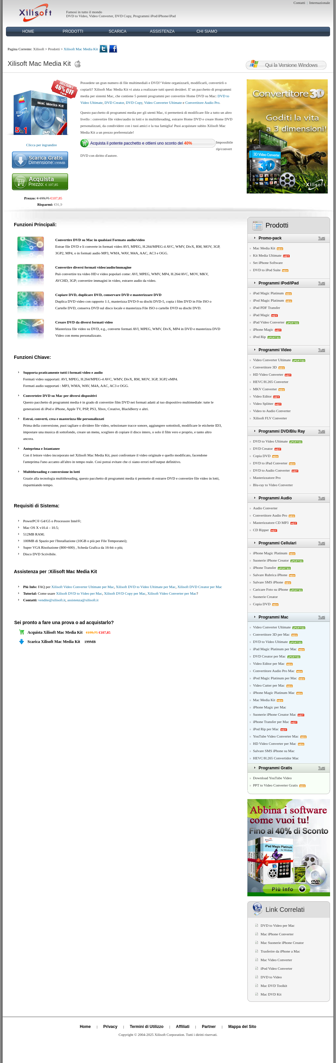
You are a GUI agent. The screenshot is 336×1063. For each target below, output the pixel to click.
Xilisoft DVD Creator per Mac (199, 587)
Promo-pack (270, 238)
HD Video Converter (268, 374)
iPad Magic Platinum (268, 293)
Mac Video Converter (276, 960)
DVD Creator (114, 103)
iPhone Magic (263, 329)
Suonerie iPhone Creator (271, 560)
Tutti (321, 238)
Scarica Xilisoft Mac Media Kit (53, 641)
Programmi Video (275, 350)
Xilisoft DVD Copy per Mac (125, 593)
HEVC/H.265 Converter (270, 382)
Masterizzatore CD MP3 (271, 523)
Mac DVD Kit (271, 994)
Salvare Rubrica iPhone (270, 575)
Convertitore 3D (265, 367)
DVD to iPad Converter (270, 463)
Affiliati (182, 1026)
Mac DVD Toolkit (274, 986)
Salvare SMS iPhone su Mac (274, 751)
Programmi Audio (275, 498)
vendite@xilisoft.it (52, 600)
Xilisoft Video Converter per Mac (171, 593)
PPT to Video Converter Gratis (275, 785)
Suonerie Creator (265, 597)
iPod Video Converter (276, 968)
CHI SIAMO (206, 31)
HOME (28, 31)
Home (85, 1026)
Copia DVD (262, 456)
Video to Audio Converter (272, 411)
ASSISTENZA (162, 31)
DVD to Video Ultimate (270, 441)
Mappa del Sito (242, 1026)
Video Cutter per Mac (269, 685)
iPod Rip (259, 337)
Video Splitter (263, 403)
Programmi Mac (273, 617)
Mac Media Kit (264, 248)
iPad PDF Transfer (266, 308)
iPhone (163, 16)
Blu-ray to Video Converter (273, 485)
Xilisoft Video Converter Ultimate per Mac (82, 587)
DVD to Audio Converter (271, 470)
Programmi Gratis (275, 768)
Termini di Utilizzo (147, 1026)
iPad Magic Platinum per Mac (275, 649)
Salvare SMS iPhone (268, 582)
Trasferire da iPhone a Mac (280, 951)
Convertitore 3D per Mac (271, 634)
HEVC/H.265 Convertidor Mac (276, 758)
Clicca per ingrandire (41, 145)
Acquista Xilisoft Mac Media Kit (55, 632)
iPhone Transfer (264, 568)
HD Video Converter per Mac (274, 743)
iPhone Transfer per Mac (271, 722)
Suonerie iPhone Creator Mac (274, 714)
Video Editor (262, 396)
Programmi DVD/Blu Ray (282, 431)
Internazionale (319, 3)
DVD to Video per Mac (278, 925)
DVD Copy (123, 16)
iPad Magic (261, 315)
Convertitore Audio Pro (202, 103)
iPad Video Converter (268, 322)
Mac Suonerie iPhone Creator (282, 943)
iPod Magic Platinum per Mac (275, 678)
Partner (209, 1026)
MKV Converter (265, 389)
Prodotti (54, 49)
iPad (172, 16)
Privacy (110, 1026)
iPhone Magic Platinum (270, 553)
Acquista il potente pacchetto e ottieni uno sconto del (141, 143)
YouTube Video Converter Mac (276, 736)
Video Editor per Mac (269, 663)
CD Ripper (261, 530)
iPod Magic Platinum (268, 300)
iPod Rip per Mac (266, 729)
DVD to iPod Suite (266, 270)
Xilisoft (38, 49)
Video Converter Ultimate (163, 103)
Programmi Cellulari (277, 543)
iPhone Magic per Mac (269, 707)
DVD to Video (76, 16)
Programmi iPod (145, 16)
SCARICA (117, 31)
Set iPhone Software (268, 263)
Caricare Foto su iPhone (270, 589)
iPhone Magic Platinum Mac (274, 693)
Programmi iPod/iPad (279, 283)
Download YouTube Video (272, 778)
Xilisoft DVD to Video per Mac (79, 593)
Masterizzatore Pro (266, 478)
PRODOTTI (73, 31)
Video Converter (101, 16)
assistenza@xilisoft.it (83, 600)
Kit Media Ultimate (267, 255)
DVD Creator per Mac (269, 656)
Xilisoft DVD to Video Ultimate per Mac (146, 587)
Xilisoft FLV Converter (270, 418)
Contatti (299, 3)
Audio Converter (265, 508)
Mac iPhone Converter (277, 934)
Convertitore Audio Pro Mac (274, 671)
